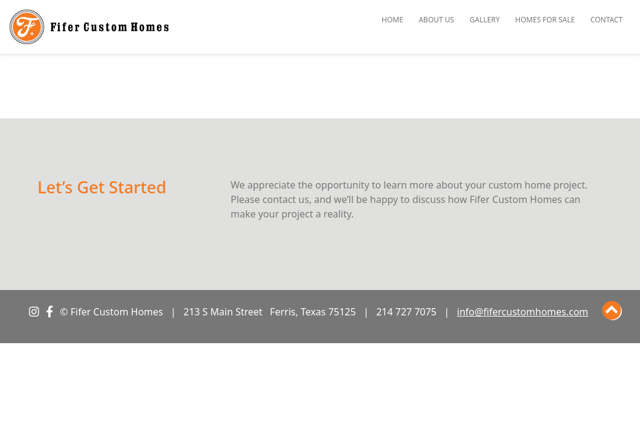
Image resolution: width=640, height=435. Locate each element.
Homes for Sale (545, 19)
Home (392, 19)
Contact (606, 19)
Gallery (485, 19)
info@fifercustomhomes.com (523, 311)
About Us (436, 19)
